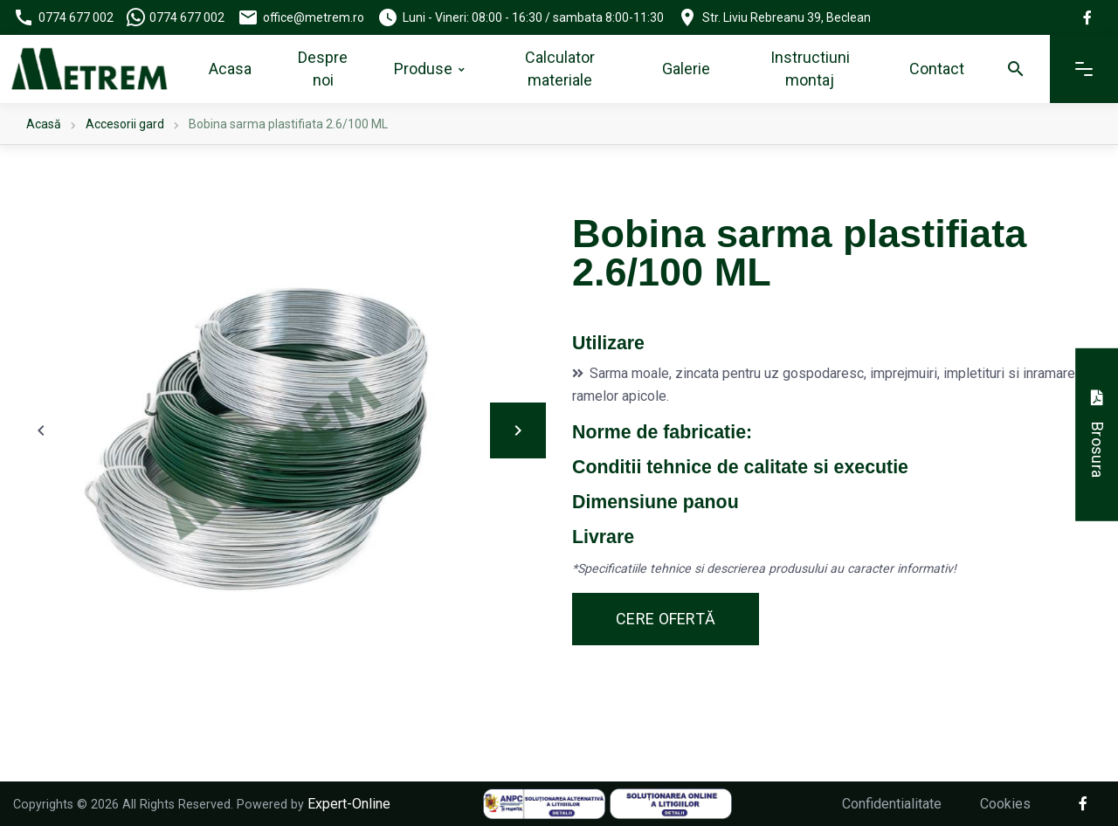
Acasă (43, 124)
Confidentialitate (892, 803)
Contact (936, 68)
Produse (423, 68)
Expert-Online (348, 803)
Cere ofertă (665, 618)
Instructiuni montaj (810, 68)
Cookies (1005, 803)
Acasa (230, 68)
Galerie (686, 68)
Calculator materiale (560, 68)
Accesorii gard (125, 124)
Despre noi (323, 68)
